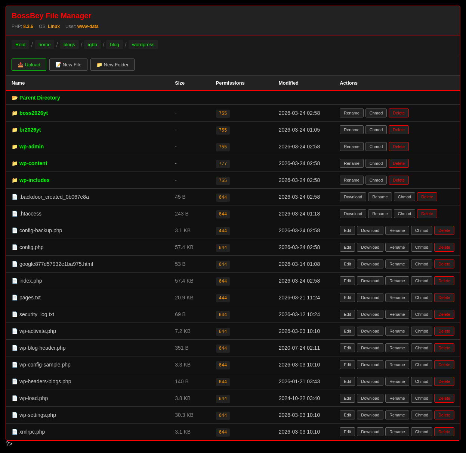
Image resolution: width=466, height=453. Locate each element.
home (44, 44)
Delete (399, 113)
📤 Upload (29, 64)
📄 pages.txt (26, 298)
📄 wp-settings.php (34, 415)
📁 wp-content (29, 163)
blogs (69, 44)
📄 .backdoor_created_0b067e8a (50, 197)
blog (114, 44)
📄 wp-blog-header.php (39, 348)
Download (353, 197)
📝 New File (68, 64)
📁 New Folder (112, 64)
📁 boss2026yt (30, 113)
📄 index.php (27, 281)
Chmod (376, 113)
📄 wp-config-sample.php (41, 365)
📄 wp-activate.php (34, 331)
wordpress (143, 44)
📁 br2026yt (26, 130)
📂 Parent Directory (36, 98)
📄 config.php (28, 247)
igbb (92, 44)
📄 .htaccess (26, 214)
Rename (351, 113)
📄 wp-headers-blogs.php (41, 381)
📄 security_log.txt (33, 314)
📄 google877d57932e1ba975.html (52, 264)
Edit (347, 230)
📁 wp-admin (28, 147)
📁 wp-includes (31, 180)
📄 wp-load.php (30, 398)
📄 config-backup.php (37, 230)
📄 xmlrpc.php (28, 432)
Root (20, 44)
